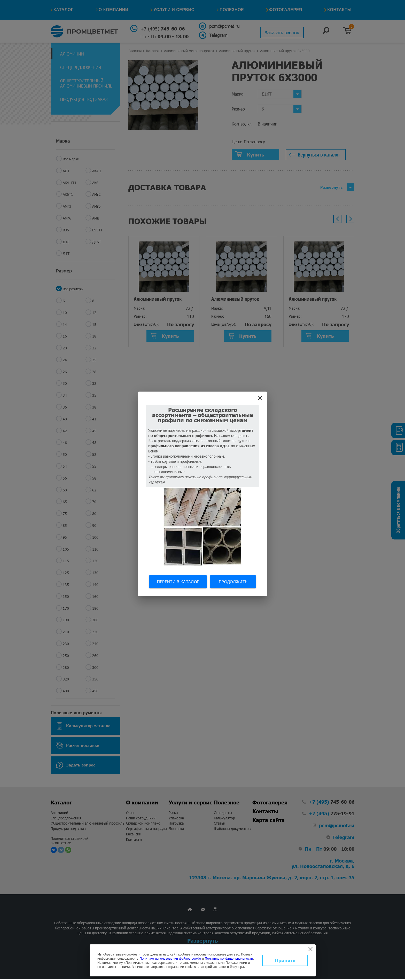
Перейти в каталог (178, 581)
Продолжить (233, 581)
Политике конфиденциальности (229, 958)
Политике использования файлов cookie (170, 958)
